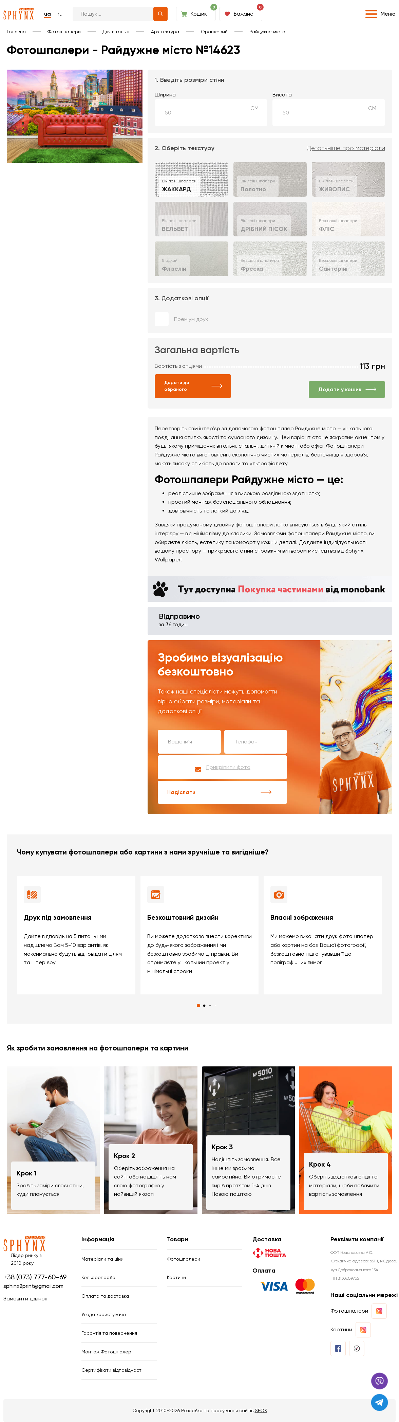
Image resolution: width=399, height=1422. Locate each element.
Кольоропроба (98, 1277)
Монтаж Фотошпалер (106, 1351)
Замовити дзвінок (25, 1298)
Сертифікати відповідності (111, 1370)
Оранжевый (214, 31)
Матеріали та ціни (102, 1259)
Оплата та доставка (105, 1296)
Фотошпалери (64, 31)
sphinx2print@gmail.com (33, 1286)
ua (47, 14)
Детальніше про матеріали (346, 148)
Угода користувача (103, 1314)
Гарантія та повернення (109, 1333)
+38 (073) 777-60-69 (34, 1277)
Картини (176, 1277)
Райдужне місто (267, 31)
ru (60, 14)
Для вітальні (115, 31)
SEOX (261, 1410)
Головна (16, 31)
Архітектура (165, 31)
